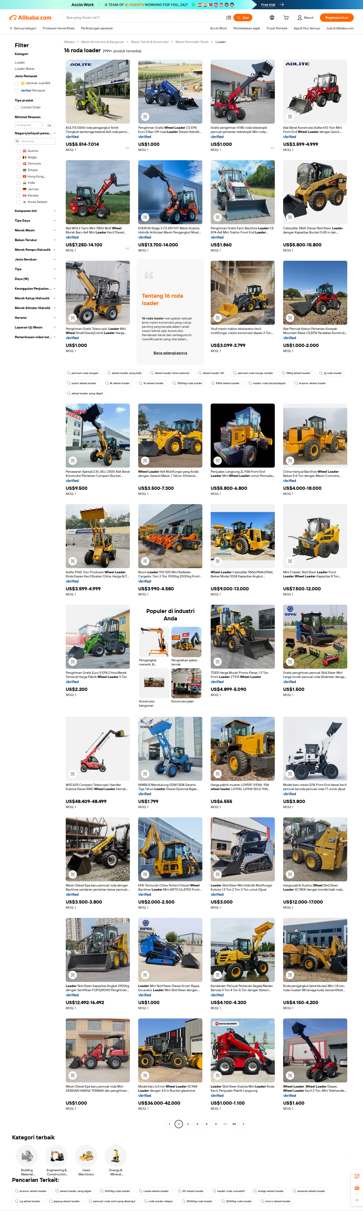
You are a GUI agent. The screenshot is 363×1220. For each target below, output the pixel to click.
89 (234, 1124)
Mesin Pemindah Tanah (192, 42)
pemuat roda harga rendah (253, 373)
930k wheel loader (225, 383)
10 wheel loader (151, 383)
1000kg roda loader (115, 1191)
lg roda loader (330, 373)
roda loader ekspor (158, 1201)
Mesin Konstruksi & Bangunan (102, 42)
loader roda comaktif (228, 1191)
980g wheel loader (296, 373)
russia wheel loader (154, 1191)
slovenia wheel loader (309, 1191)
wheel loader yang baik (124, 373)
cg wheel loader (27, 1201)
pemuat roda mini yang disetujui (112, 1201)
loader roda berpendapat (267, 383)
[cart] (287, 18)
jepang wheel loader (64, 1201)
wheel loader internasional (169, 373)
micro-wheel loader (276, 1201)
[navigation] (35, 583)
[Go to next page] (243, 1124)
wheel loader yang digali (85, 393)
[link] (357, 1176)
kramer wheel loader (310, 383)
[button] (229, 17)
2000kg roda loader (236, 1201)
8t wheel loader (117, 383)
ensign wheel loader (268, 1191)
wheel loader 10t (211, 373)
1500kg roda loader (187, 383)
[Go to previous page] (169, 1124)
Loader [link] (221, 42)
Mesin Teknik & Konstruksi (150, 42)
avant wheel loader (81, 383)
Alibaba (69, 42)
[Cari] (242, 17)
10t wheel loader (191, 1191)
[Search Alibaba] (144, 17)
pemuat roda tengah (82, 373)
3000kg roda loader (197, 1201)
